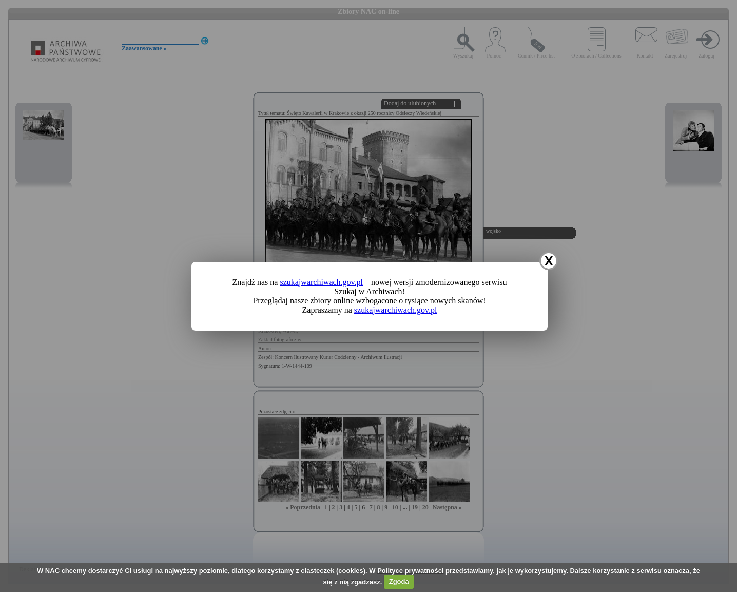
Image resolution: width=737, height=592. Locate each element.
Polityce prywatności (410, 571)
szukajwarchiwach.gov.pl (321, 282)
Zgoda (399, 581)
